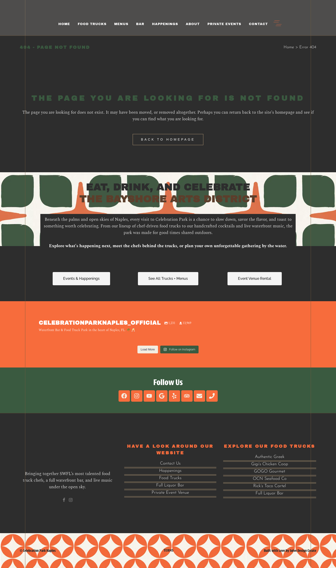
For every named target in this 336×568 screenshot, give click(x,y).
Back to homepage (168, 139)
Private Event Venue (170, 493)
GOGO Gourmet (269, 471)
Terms (168, 550)
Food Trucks (170, 478)
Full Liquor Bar (170, 485)
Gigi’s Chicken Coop (269, 464)
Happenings (170, 471)
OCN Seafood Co (270, 479)
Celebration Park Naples (39, 550)
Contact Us (170, 463)
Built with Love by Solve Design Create (290, 550)
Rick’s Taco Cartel (269, 486)
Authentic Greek (269, 457)
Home (289, 47)
